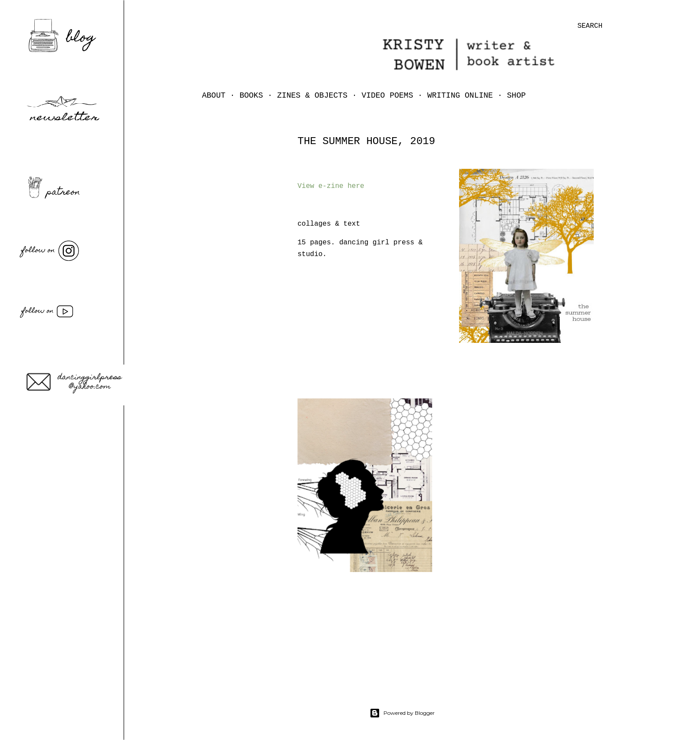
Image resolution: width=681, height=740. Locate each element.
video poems (387, 95)
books (251, 95)
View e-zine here (331, 186)
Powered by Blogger (402, 713)
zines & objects (312, 95)
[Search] (589, 26)
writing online (460, 95)
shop (516, 95)
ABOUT (213, 95)
